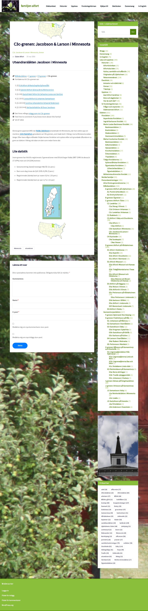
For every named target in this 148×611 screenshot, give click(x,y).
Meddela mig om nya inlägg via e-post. (27, 337)
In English (142, 6)
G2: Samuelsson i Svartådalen (118, 324)
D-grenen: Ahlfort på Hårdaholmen (119, 245)
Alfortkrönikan (109, 65)
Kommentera (17, 279)
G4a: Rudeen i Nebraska (118, 341)
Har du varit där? (109, 101)
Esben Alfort (18, 57)
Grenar (41, 52)
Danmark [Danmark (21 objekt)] (105, 506)
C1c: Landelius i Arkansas (118, 212)
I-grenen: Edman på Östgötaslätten (119, 381)
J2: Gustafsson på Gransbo (117, 401)
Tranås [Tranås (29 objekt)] (105, 553)
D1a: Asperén (114, 253)
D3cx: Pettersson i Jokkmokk (122, 297)
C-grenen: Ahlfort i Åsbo (114, 200)
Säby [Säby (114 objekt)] (119, 546)
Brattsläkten (110, 130)
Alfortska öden (109, 68)
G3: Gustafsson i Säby (115, 327)
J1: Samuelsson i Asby (115, 390)
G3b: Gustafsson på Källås (119, 332)
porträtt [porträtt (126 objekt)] (106, 540)
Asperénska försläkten (112, 118)
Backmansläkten (112, 127)
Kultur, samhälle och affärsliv (114, 71)
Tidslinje (106, 89)
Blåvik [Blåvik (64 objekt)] (117, 496)
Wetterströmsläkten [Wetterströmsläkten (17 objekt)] (122, 560)
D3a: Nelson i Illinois (117, 286)
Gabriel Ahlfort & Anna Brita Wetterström (37, 90)
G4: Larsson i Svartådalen (117, 338)
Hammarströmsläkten (114, 136)
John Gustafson (26, 134)
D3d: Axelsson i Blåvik (117, 300)
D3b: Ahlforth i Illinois (117, 289)
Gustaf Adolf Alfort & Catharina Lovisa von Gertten (43, 94)
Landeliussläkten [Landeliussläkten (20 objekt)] (108, 523)
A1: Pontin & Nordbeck (116, 192)
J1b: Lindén (113, 398)
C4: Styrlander (112, 236)
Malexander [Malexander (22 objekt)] (106, 533)
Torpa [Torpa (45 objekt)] (120, 550)
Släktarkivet (51, 6)
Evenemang (129, 6)
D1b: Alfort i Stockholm (118, 256)
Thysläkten (109, 157)
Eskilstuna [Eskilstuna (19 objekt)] (106, 510)
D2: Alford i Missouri (115, 262)
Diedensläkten (111, 133)
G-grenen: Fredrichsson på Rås (117, 318)
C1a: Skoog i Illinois (116, 206)
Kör (133, 32)
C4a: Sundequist (115, 239)
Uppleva (74, 6)
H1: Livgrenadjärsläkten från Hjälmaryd (118, 353)
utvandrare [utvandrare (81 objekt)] (106, 556)
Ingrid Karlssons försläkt (113, 121)
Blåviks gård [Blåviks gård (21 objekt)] (107, 499)
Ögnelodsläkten (113, 171)
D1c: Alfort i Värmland (117, 259)
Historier (63, 6)
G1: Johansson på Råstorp (117, 321)
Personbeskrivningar (110, 180)
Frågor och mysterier (111, 107)
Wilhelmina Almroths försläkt (115, 174)
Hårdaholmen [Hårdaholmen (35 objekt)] (107, 516)
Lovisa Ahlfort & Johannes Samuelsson (39, 98)
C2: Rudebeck (112, 215)
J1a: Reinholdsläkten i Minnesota (122, 393)
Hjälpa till (104, 6)
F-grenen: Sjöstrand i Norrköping (118, 315)
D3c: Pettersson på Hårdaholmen (122, 292)
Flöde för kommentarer (11, 600)
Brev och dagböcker (111, 98)
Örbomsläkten (111, 154)
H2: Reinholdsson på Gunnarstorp (120, 369)
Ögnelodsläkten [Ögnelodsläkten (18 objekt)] (108, 563)
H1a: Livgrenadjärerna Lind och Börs (121, 358)
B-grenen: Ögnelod (112, 198)
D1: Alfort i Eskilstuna (115, 250)
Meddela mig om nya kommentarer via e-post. (30, 327)
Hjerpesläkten (111, 148)
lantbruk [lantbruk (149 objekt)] (124, 523)
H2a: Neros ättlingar (117, 372)
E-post (15, 312)
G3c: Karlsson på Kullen (118, 335)
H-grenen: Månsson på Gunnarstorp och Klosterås (119, 348)
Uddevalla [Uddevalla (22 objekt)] (117, 553)
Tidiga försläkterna (111, 159)
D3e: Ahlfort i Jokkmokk (118, 303)
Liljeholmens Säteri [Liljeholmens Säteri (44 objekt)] (109, 526)
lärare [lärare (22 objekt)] (118, 530)
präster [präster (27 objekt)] (118, 540)
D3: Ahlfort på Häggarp (116, 284)
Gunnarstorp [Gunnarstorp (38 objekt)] (107, 513)
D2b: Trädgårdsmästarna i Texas (121, 269)
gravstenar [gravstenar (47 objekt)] (120, 510)
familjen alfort (30, 6)
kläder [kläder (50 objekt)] (118, 520)
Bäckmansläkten (112, 142)
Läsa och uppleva (106, 60)
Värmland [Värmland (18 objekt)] (106, 560)
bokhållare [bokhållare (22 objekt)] (122, 499)
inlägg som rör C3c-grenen (39, 113)
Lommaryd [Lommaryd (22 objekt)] (106, 530)
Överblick (105, 80)
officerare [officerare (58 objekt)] (121, 536)
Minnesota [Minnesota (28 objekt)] (121, 533)
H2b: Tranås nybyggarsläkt (119, 375)
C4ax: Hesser (116, 242)
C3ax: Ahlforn (116, 226)
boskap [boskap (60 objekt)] (105, 503)
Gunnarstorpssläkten (111, 312)
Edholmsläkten (111, 145)
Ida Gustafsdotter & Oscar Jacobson (40, 107)
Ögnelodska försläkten (114, 165)
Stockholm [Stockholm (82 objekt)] (106, 546)
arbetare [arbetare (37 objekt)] (105, 496)
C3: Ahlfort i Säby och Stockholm (120, 218)
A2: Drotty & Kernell (115, 195)
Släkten (103, 112)
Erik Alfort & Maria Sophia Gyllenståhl (34, 85)
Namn (15, 300)
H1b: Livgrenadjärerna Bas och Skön (121, 362)
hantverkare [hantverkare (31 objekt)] (122, 513)
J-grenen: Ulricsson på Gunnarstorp (119, 386)
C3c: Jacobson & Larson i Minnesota (25, 52)
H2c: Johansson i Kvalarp (119, 378)
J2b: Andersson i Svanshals (119, 407)
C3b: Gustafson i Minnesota (119, 229)
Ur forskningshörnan (110, 104)
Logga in (5, 590)
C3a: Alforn (113, 223)
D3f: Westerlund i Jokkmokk (120, 306)
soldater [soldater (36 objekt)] (127, 543)
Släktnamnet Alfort (111, 109)
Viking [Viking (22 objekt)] (119, 556)
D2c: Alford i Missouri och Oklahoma (118, 275)
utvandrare (29, 248)
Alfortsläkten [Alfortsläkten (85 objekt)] (123, 493)
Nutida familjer (108, 177)
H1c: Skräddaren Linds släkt (119, 366)
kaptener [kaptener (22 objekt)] (106, 520)
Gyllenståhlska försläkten (115, 162)
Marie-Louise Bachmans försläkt (116, 124)
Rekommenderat (110, 77)
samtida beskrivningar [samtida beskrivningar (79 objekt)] (110, 543)
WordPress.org (7, 605)
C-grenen (32, 76)
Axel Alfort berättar (111, 95)
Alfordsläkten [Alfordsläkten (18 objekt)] (107, 493)
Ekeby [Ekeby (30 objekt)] (117, 506)
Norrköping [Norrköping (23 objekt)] (106, 536)
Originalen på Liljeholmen (113, 74)
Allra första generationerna (114, 183)
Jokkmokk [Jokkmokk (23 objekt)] (122, 516)
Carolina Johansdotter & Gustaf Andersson (42, 103)
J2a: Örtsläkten (115, 404)
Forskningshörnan (89, 6)
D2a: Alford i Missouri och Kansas (122, 264)
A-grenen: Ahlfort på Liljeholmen (118, 189)
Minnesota (17, 248)
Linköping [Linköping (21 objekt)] (126, 526)
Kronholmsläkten (112, 151)
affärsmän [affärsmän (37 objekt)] (116, 489)
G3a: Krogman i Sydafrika (119, 329)
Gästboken (116, 6)
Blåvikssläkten (21, 76)
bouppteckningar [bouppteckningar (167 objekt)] (121, 503)
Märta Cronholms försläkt (113, 139)
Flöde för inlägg (8, 595)
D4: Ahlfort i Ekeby (114, 309)
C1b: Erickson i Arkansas (118, 209)
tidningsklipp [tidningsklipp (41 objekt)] (107, 550)
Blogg (102, 51)
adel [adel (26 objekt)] (104, 489)
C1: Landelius (112, 203)
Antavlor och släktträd (112, 83)
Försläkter (106, 115)
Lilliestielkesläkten (114, 168)
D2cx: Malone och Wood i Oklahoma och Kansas (120, 280)
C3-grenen (42, 76)
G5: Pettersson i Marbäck (117, 344)
